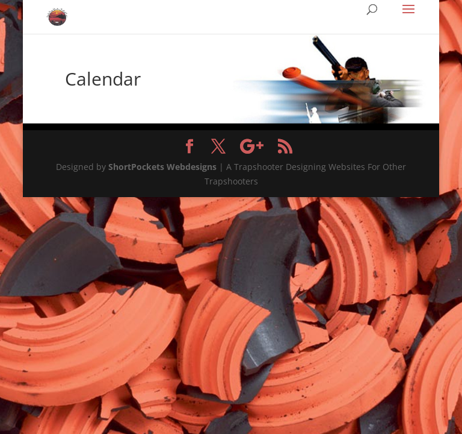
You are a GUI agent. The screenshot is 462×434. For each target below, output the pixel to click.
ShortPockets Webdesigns (162, 166)
